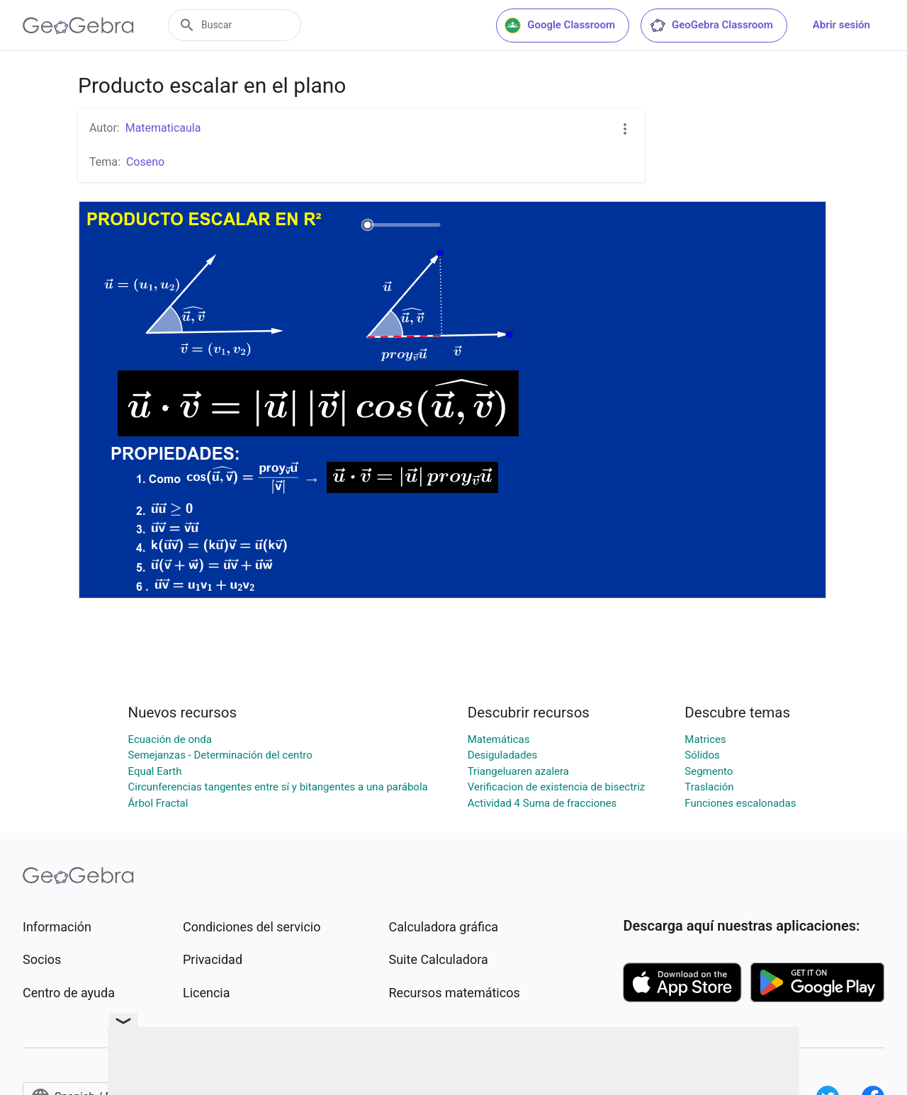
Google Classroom (560, 25)
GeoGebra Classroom (711, 25)
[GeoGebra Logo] (78, 25)
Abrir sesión (841, 24)
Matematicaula (163, 128)
